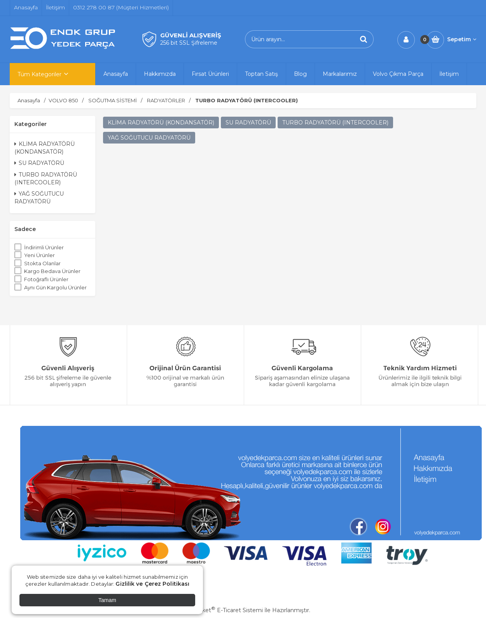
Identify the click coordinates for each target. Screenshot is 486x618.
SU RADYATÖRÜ (39, 162)
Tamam (107, 600)
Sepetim (461, 39)
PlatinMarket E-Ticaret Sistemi (219, 610)
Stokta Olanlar (42, 263)
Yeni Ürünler (39, 255)
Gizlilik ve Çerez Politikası (152, 583)
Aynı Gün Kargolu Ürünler (55, 287)
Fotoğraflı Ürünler (46, 279)
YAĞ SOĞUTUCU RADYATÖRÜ (39, 197)
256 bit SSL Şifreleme (188, 42)
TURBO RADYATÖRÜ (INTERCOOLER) (45, 178)
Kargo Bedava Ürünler (52, 271)
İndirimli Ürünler (44, 247)
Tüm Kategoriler (39, 74)
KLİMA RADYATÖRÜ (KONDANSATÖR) (44, 147)
